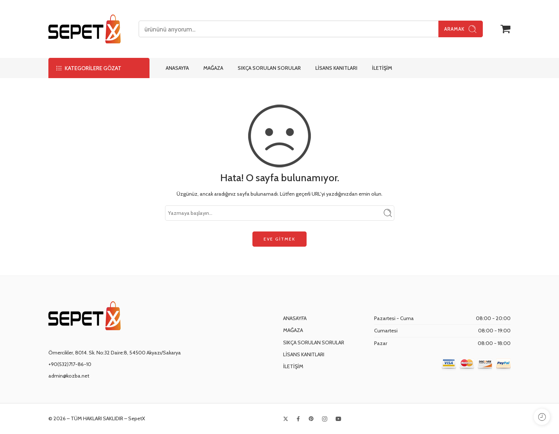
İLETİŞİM (382, 68)
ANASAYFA (177, 68)
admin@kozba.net (68, 376)
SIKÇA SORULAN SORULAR (269, 68)
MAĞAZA (213, 68)
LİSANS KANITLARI (336, 68)
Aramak (460, 29)
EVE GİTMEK (279, 239)
